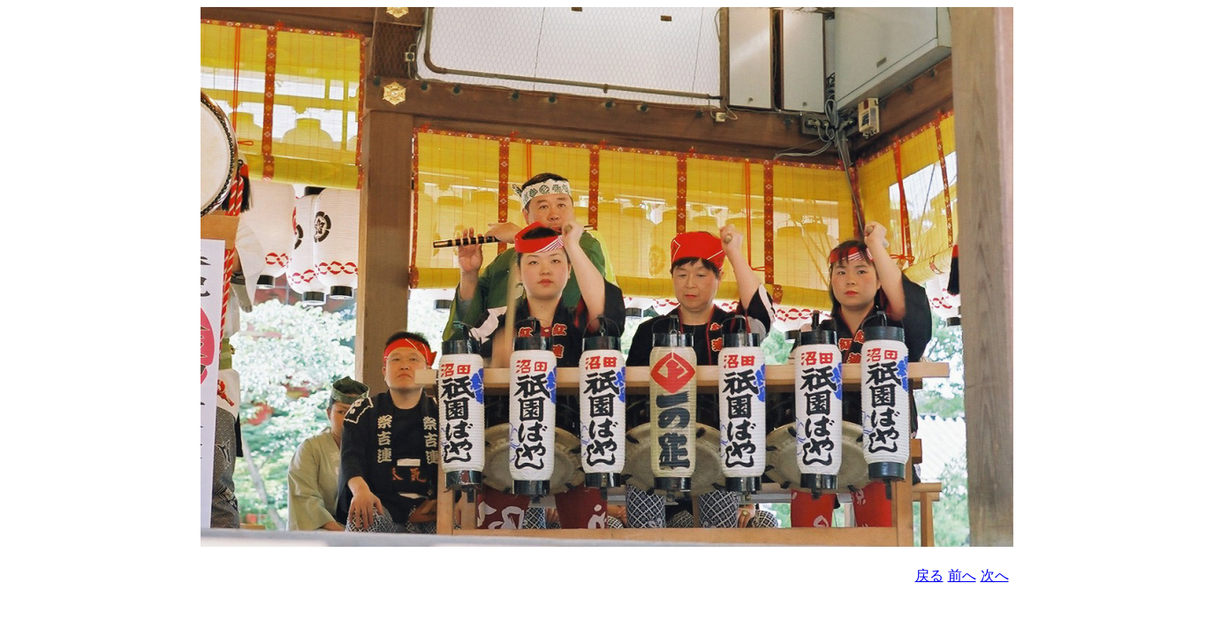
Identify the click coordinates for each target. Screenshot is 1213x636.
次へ (995, 575)
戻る (929, 575)
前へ (962, 575)
